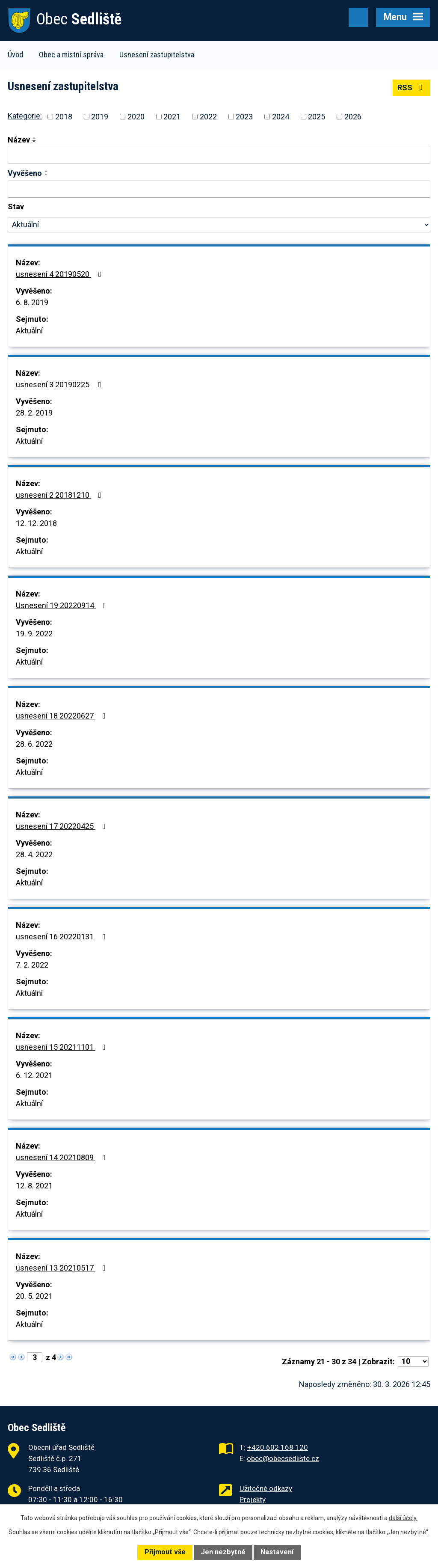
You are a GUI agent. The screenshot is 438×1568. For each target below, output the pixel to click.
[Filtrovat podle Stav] (219, 224)
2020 (136, 116)
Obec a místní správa (71, 54)
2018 (63, 116)
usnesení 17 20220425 (62, 826)
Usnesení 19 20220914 (63, 605)
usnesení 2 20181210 (60, 494)
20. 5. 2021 (34, 1296)
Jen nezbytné (223, 1552)
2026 (352, 116)
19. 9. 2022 (34, 633)
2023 (244, 116)
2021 (172, 116)
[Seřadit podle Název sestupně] (34, 141)
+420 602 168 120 (277, 1447)
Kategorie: (25, 115)
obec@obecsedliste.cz (283, 1458)
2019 (99, 116)
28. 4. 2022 (34, 854)
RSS (411, 87)
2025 (316, 116)
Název (19, 139)
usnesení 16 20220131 (62, 936)
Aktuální (29, 330)
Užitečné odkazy (266, 1488)
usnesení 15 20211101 (62, 1046)
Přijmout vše (165, 1552)
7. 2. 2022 (32, 964)
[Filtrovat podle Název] (219, 155)
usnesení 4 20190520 (60, 274)
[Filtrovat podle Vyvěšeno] (219, 189)
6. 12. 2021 (34, 1075)
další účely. (403, 1518)
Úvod (15, 54)
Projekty (253, 1499)
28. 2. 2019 (34, 412)
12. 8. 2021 (34, 1185)
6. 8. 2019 (32, 302)
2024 (280, 116)
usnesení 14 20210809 (62, 1157)
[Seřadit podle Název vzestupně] (34, 138)
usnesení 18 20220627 (62, 715)
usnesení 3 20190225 (60, 384)
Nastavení (276, 1552)
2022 (208, 116)
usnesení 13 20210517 (62, 1267)
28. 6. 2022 (34, 743)
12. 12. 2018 (36, 523)
